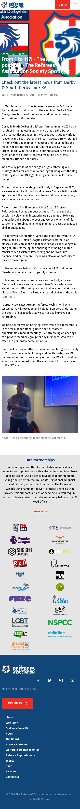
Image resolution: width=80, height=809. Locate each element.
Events (10, 760)
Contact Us (13, 776)
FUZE (47, 798)
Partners (11, 771)
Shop (9, 766)
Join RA (62, 4)
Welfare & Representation (22, 749)
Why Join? (12, 723)
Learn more (40, 511)
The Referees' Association (12, 5)
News (9, 733)
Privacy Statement (18, 744)
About (9, 717)
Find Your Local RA (17, 728)
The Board (12, 739)
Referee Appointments (20, 755)
